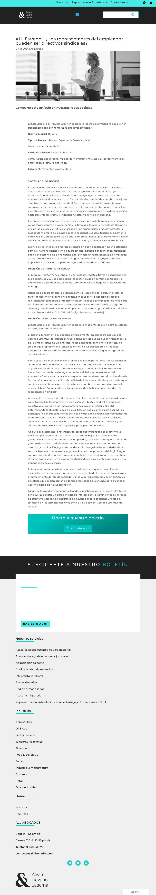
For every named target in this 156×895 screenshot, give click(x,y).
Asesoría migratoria (29, 696)
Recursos (22, 815)
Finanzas (21, 749)
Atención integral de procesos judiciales (42, 657)
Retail (19, 782)
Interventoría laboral (29, 677)
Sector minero (25, 736)
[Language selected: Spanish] (136, 892)
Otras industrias (26, 788)
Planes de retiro (26, 683)
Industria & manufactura (32, 769)
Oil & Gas (21, 729)
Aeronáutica (24, 723)
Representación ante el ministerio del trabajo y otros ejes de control (61, 703)
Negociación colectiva (30, 664)
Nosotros (62, 2)
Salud (19, 762)
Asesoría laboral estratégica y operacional (43, 651)
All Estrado (36, 48)
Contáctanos (119, 2)
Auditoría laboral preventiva (34, 670)
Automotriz (23, 775)
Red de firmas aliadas (30, 690)
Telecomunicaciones (29, 743)
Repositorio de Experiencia (89, 2)
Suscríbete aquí (78, 529)
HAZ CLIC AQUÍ (35, 625)
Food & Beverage (27, 756)
